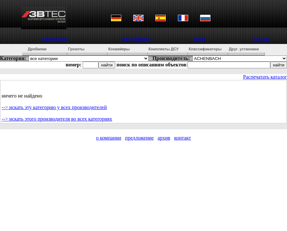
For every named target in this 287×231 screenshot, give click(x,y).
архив (199, 38)
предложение (136, 38)
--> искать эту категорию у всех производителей (54, 107)
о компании (54, 38)
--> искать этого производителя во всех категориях (57, 119)
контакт (261, 38)
